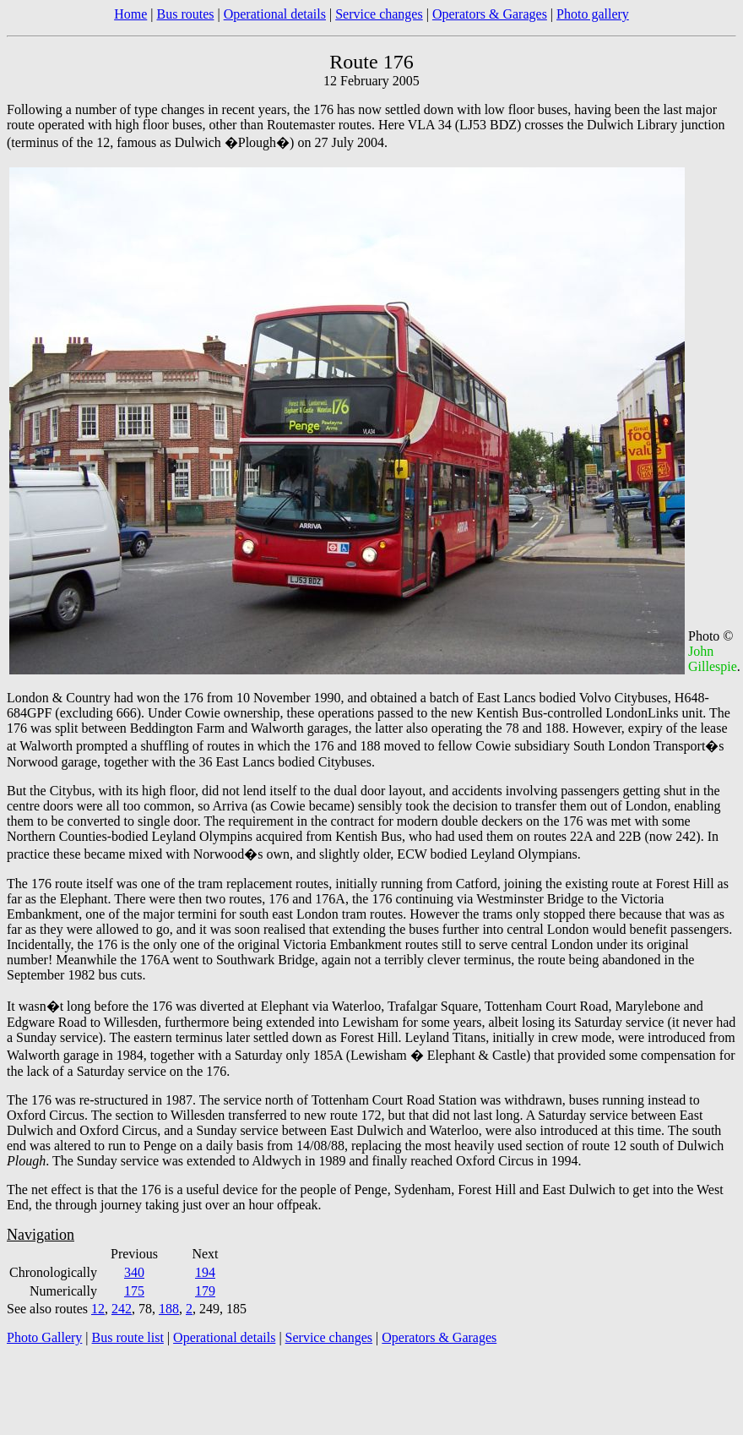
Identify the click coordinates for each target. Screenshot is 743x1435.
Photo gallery (592, 14)
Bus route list (128, 1337)
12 (98, 1308)
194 (205, 1272)
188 (169, 1308)
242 (121, 1308)
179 (205, 1291)
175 (134, 1291)
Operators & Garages (489, 14)
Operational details (275, 14)
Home (130, 14)
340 (134, 1272)
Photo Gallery (44, 1337)
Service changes (379, 14)
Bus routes (185, 14)
